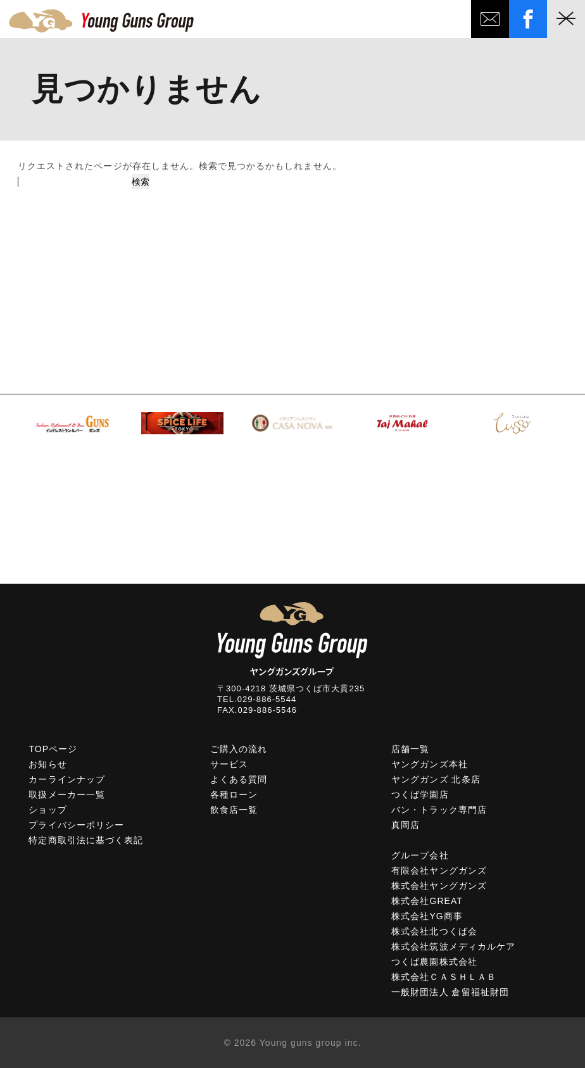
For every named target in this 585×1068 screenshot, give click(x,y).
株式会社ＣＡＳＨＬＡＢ (443, 977)
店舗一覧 (410, 749)
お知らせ (47, 764)
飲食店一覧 (234, 810)
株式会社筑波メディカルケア (453, 946)
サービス (229, 764)
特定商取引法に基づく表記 (85, 840)
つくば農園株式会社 (434, 962)
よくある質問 (238, 779)
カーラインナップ (66, 779)
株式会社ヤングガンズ (439, 886)
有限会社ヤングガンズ (439, 870)
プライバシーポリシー (76, 825)
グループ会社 (419, 855)
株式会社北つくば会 (434, 931)
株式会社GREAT (427, 901)
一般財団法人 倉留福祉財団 (450, 992)
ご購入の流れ (238, 749)
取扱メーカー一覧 (66, 794)
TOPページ (52, 749)
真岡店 (405, 825)
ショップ (47, 810)
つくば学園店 (419, 794)
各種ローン (234, 794)
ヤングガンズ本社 (429, 764)
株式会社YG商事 (427, 916)
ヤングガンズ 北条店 (435, 779)
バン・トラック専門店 (439, 810)
